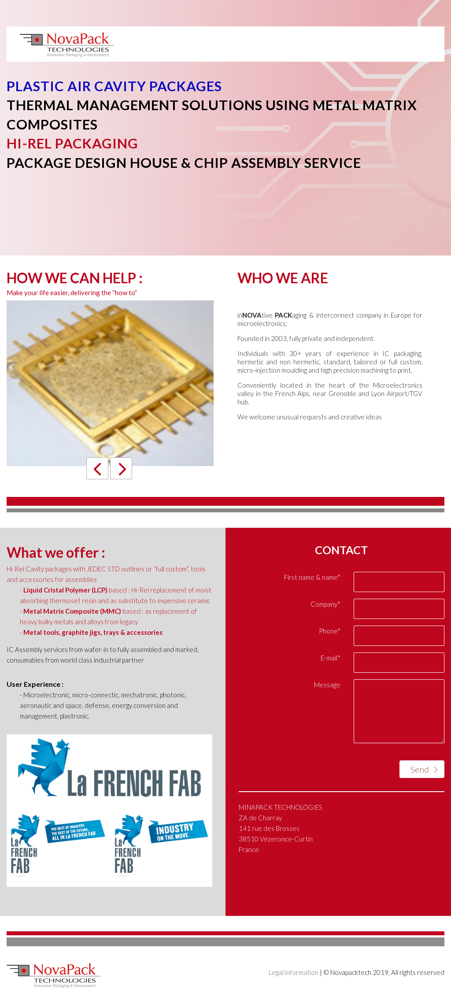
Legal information (293, 972)
